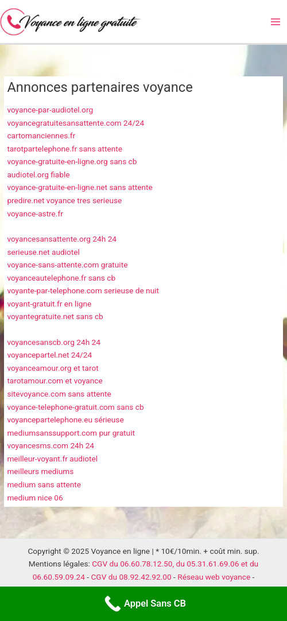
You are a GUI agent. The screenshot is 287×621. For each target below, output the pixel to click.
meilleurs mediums (40, 471)
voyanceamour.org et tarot (52, 367)
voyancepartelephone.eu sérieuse (65, 419)
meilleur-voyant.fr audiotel (52, 458)
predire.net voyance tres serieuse (64, 200)
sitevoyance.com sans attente (59, 393)
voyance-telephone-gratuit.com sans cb (75, 407)
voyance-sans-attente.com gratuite (67, 264)
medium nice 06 (35, 497)
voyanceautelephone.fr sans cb (61, 277)
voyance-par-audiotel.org (50, 109)
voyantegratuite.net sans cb (55, 316)
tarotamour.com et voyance (54, 380)
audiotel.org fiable (38, 174)
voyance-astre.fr (35, 213)
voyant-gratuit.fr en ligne (49, 303)
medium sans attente (44, 484)
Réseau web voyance (213, 576)
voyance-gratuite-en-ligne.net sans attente (79, 187)
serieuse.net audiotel (43, 252)
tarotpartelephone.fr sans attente (64, 148)
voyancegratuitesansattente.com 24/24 (75, 122)
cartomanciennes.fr (41, 135)
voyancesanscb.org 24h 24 (53, 342)
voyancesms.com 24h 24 (50, 445)
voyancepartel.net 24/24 (49, 354)
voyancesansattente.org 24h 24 (62, 238)
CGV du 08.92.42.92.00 (131, 576)
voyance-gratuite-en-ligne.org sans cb (72, 161)
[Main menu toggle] (276, 21)
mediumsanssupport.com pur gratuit (71, 432)
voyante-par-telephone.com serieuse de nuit (83, 290)
